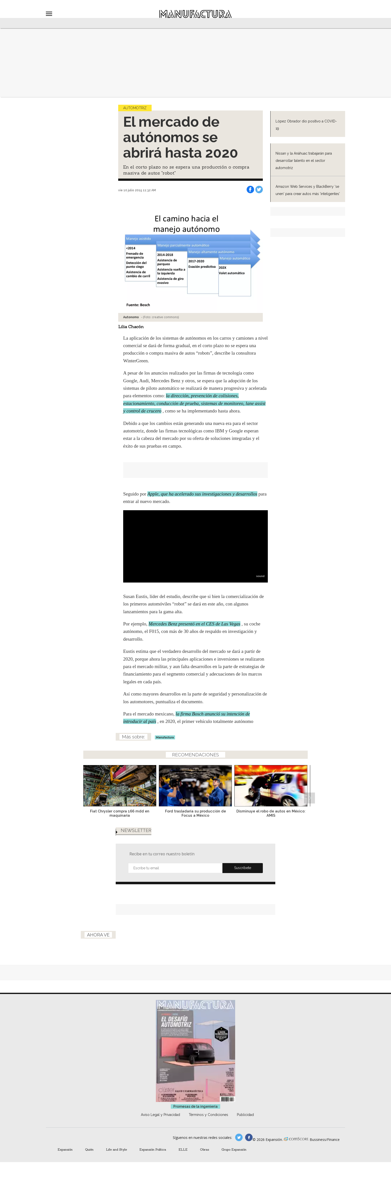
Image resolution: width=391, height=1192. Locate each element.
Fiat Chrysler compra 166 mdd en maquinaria (119, 813)
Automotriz (135, 108)
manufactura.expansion (249, 1137)
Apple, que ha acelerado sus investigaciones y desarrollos (202, 494)
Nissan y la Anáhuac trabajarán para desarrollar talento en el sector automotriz (304, 160)
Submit (242, 868)
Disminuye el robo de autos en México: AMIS (270, 813)
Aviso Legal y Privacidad (160, 1115)
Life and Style (116, 1149)
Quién (89, 1149)
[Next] (309, 784)
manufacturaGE (239, 1137)
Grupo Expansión (233, 1149)
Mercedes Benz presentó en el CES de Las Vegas (194, 623)
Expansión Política (152, 1149)
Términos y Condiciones (208, 1115)
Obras (204, 1149)
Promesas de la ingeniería (195, 1106)
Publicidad (245, 1115)
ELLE (183, 1149)
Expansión (65, 1149)
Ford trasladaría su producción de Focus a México (195, 813)
